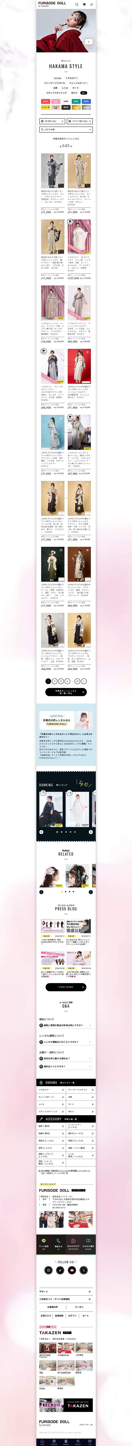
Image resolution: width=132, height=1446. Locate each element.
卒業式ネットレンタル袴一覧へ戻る (66, 692)
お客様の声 (52, 1307)
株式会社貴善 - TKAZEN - (64, 1339)
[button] (57, 832)
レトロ (65, 88)
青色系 (86, 101)
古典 (55, 88)
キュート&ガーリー (78, 83)
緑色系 (76, 101)
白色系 (66, 101)
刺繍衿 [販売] (44, 1133)
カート (86, 1316)
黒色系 (66, 107)
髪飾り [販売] (44, 1126)
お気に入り (46, 1316)
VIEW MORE (66, 987)
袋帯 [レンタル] (45, 1148)
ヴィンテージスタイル (55, 83)
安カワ (74, 93)
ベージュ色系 (56, 107)
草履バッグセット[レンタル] (46, 1155)
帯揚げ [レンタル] (75, 1141)
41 (77, 681)
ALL (84, 93)
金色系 (76, 107)
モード (75, 88)
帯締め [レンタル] (46, 1141)
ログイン (72, 1316)
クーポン (79, 1307)
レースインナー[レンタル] (74, 1126)
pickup (57, 78)
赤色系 (45, 101)
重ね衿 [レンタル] (75, 1133)
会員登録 (59, 1316)
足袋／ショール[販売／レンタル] (46, 1162)
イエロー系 (46, 107)
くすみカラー (72, 78)
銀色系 (86, 107)
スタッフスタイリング (56, 93)
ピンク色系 (55, 101)
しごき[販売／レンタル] (75, 1155)
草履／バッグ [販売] (76, 1148)
